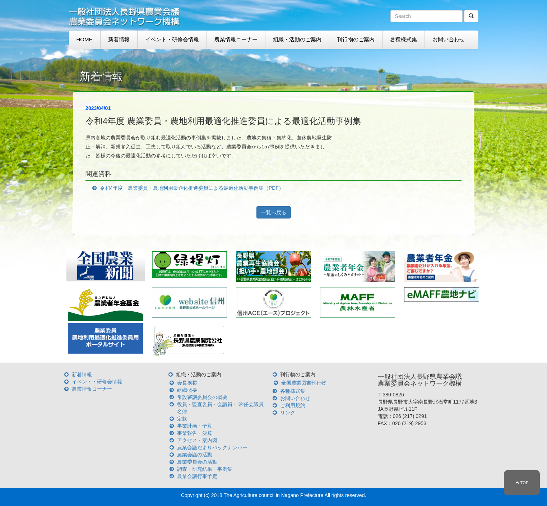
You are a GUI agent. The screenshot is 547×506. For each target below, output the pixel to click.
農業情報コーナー (236, 39)
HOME (85, 39)
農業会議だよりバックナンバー (212, 447)
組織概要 (187, 390)
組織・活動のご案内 (297, 39)
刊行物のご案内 (356, 39)
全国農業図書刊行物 (303, 383)
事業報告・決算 (194, 433)
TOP (522, 482)
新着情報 (119, 39)
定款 (182, 419)
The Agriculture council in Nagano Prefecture (273, 495)
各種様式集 (403, 39)
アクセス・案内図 (197, 440)
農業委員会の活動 (197, 462)
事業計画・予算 (194, 426)
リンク (287, 412)
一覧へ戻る (273, 212)
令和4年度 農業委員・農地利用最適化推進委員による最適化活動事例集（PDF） (192, 188)
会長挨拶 (187, 383)
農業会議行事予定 (197, 476)
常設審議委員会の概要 (202, 397)
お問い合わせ (448, 39)
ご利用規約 (292, 405)
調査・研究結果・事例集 (204, 469)
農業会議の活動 (194, 454)
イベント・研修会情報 (172, 39)
